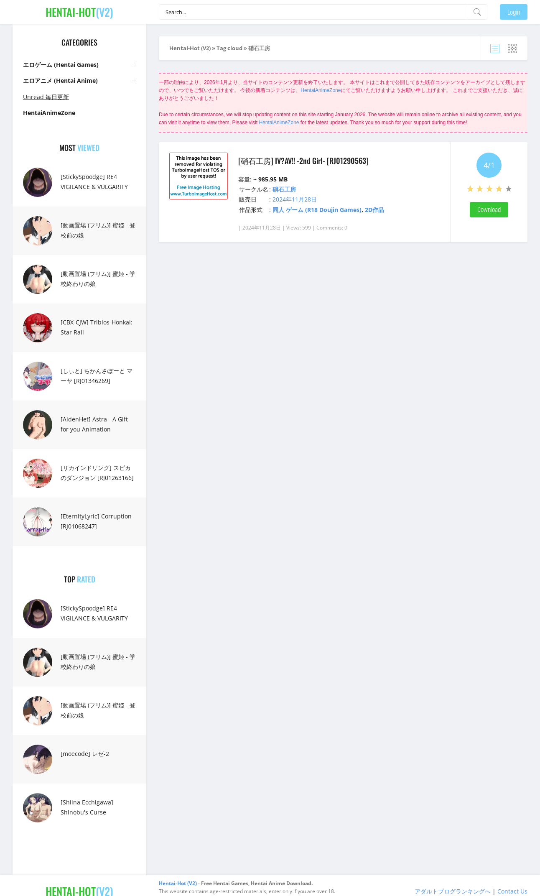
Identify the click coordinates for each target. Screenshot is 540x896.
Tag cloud (229, 48)
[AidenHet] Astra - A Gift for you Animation (94, 424)
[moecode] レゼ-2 (85, 754)
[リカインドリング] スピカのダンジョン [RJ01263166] (97, 473)
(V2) (79, 12)
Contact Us (512, 891)
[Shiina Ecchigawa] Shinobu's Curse (87, 807)
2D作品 (374, 210)
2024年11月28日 (295, 199)
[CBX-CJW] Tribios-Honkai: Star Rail (96, 327)
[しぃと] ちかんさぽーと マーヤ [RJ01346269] (96, 376)
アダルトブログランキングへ (453, 891)
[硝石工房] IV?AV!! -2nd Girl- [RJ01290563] (303, 160)
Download (489, 209)
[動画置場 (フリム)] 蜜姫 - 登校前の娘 (98, 230)
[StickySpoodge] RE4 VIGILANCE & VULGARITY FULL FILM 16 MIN (94, 187)
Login (513, 12)
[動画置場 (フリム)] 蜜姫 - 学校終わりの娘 (98, 279)
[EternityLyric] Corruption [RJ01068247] (96, 521)
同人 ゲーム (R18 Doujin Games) (317, 210)
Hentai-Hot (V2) (190, 48)
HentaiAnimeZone (321, 90)
